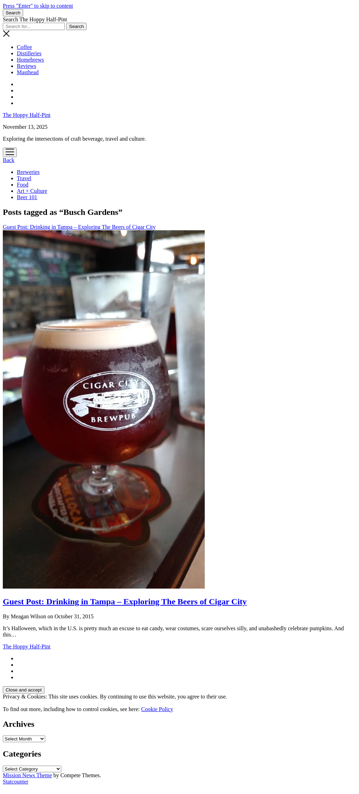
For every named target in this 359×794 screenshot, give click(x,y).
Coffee (24, 47)
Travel (24, 178)
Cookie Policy (157, 709)
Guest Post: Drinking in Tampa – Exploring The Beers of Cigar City (125, 601)
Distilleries (29, 53)
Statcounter (15, 782)
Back (8, 160)
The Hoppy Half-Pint (26, 115)
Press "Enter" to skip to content (38, 6)
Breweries (28, 172)
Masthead (28, 72)
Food (22, 185)
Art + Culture (32, 191)
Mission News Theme (27, 775)
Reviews (26, 66)
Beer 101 (27, 197)
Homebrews (30, 60)
